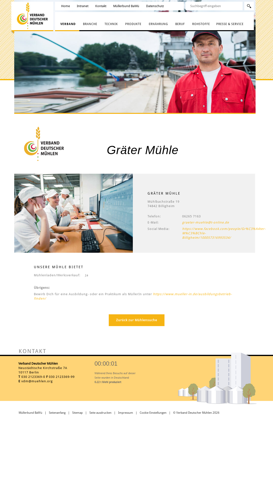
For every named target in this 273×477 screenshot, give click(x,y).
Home (65, 6)
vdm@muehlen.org (37, 381)
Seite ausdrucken (100, 412)
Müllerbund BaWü (126, 6)
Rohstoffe (201, 24)
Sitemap (77, 412)
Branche (90, 24)
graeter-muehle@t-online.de (205, 222)
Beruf (180, 24)
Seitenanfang (57, 412)
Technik (111, 24)
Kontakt (100, 6)
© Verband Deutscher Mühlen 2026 (196, 412)
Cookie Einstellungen (153, 412)
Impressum (125, 412)
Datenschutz (155, 6)
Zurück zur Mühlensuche (136, 320)
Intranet (82, 6)
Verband (68, 24)
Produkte (133, 24)
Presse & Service (230, 24)
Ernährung (158, 24)
